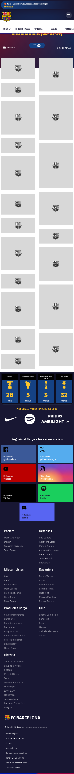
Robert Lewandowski (46, 582)
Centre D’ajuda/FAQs (15, 757)
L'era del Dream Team (12, 676)
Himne (42, 627)
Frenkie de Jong (12, 592)
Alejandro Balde (47, 541)
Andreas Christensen (49, 550)
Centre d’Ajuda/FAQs (14, 635)
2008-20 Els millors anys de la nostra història (14, 665)
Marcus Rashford (48, 597)
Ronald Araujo (46, 546)
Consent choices (13, 767)
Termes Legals (12, 733)
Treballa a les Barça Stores (48, 633)
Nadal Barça (10, 648)
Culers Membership (14, 614)
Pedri (7, 580)
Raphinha (44, 592)
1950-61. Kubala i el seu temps (14, 684)
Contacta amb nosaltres (16, 753)
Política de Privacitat (15, 738)
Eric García (44, 562)
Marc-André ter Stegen (12, 539)
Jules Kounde (46, 558)
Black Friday (10, 643)
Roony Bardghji (47, 601)
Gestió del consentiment (16, 762)
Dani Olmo (9, 597)
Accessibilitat (11, 748)
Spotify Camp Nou (48, 614)
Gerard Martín (46, 554)
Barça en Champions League (14, 705)
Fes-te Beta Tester (13, 639)
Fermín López (11, 584)
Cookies (9, 743)
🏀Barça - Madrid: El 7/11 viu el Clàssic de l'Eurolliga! (26, 5)
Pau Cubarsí (45, 537)
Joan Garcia (10, 550)
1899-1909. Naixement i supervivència (11, 694)
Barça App (9, 627)
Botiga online (11, 631)
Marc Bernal (10, 601)
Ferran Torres (46, 576)
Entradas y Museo (13, 623)
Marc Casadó (10, 588)
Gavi (6, 576)
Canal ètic (44, 618)
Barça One (9, 618)
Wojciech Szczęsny (13, 546)
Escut (42, 623)
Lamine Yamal (46, 588)
